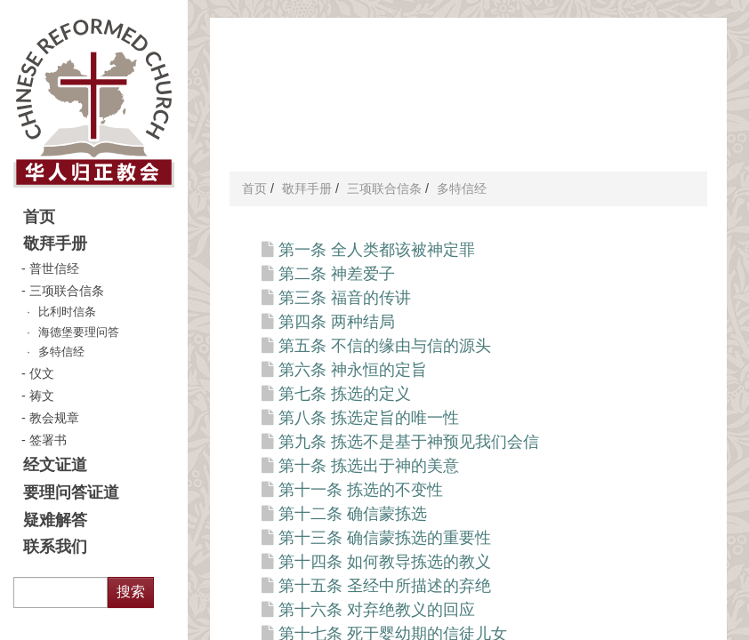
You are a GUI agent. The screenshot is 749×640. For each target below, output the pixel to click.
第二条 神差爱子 (336, 274)
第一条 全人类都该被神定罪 (376, 250)
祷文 (41, 395)
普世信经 (54, 268)
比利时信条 (67, 312)
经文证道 (55, 465)
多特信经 (61, 352)
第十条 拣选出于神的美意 (368, 466)
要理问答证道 (71, 492)
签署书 (48, 440)
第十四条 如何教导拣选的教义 (384, 562)
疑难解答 (55, 520)
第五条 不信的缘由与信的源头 (384, 346)
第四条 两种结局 (336, 322)
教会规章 (54, 418)
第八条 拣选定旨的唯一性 (368, 418)
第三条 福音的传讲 (344, 298)
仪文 (41, 373)
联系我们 (55, 547)
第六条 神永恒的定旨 (352, 370)
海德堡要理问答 (78, 332)
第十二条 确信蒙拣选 (352, 514)
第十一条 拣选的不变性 (360, 490)
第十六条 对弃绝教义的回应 (376, 610)
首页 (39, 217)
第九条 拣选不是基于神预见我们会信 (408, 442)
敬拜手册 (55, 243)
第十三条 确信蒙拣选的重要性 (384, 538)
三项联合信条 (66, 291)
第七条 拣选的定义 (344, 394)
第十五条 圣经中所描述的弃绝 (384, 586)
